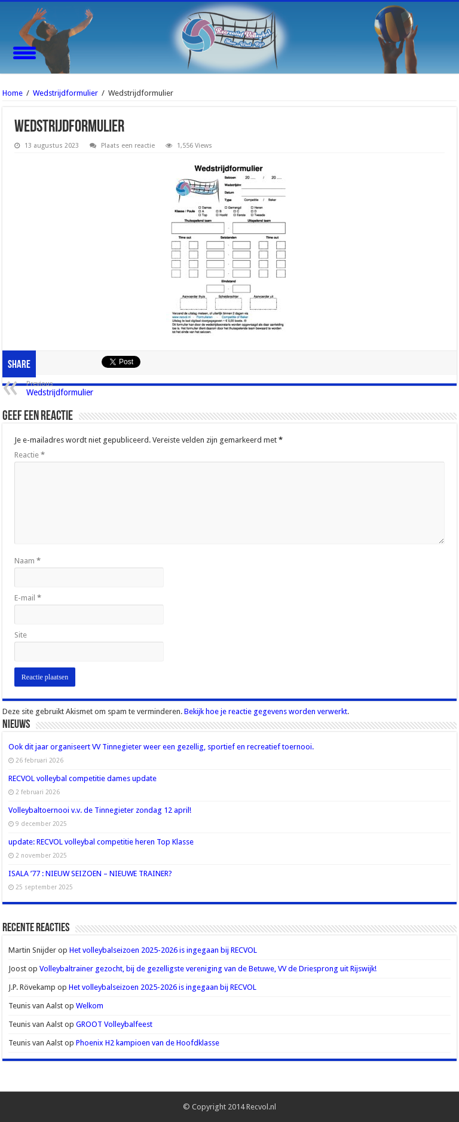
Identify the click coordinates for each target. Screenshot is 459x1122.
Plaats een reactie (128, 146)
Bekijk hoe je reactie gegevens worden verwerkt (265, 711)
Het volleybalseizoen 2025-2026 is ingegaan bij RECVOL (163, 950)
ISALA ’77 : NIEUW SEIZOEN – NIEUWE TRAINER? (90, 873)
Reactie (29, 454)
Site (20, 634)
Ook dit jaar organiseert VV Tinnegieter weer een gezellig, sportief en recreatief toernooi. (161, 746)
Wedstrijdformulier (65, 93)
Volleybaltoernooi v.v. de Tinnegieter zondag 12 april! (99, 810)
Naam (27, 560)
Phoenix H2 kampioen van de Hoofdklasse (147, 1042)
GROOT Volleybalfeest (114, 1024)
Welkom (89, 1005)
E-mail (27, 597)
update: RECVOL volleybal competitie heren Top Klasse (101, 841)
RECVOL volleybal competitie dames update (82, 778)
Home (12, 93)
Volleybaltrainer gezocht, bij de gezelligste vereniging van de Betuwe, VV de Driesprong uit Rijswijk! (208, 968)
